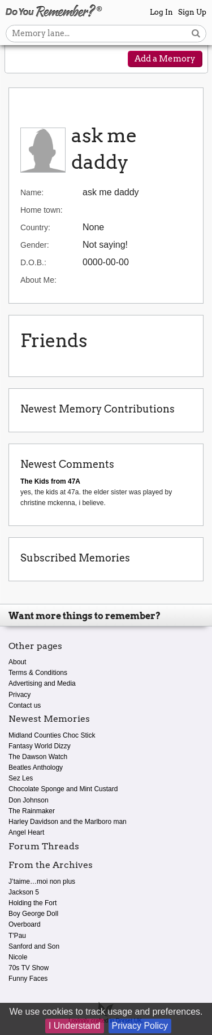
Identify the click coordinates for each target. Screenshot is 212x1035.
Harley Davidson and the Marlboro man (67, 822)
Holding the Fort (32, 903)
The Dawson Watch (37, 757)
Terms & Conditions (37, 673)
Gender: (34, 244)
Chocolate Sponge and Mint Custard (63, 789)
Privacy (19, 695)
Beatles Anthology (35, 767)
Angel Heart (26, 832)
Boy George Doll (33, 914)
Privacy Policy (140, 1025)
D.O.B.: (33, 262)
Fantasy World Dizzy (39, 746)
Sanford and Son (33, 946)
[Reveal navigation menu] (21, 60)
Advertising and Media (42, 683)
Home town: (41, 209)
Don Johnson (28, 800)
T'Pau (17, 936)
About (17, 662)
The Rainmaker (31, 811)
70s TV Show (28, 968)
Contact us (24, 705)
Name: (32, 192)
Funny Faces (27, 979)
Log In (161, 12)
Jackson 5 (23, 892)
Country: (35, 227)
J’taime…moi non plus (41, 881)
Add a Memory (165, 59)
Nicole (17, 957)
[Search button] (196, 33)
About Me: (38, 279)
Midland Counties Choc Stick (51, 735)
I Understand (75, 1025)
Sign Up (192, 12)
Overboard (24, 924)
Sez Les (20, 778)
